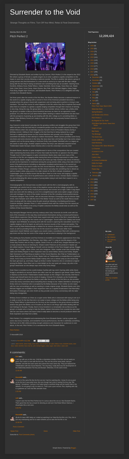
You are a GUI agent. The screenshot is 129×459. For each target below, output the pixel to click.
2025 (92, 48)
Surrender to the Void (45, 12)
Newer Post (14, 431)
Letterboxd (110, 235)
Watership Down (97, 109)
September (96, 86)
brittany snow (58, 343)
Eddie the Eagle (97, 163)
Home (46, 431)
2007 (92, 200)
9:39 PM (18, 408)
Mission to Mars (97, 166)
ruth (17, 398)
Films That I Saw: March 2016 (102, 106)
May (93, 98)
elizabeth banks (67, 343)
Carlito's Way (96, 157)
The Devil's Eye (97, 137)
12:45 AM (19, 370)
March (94, 103)
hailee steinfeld (19, 346)
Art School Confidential (99, 160)
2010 (92, 194)
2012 (92, 188)
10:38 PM (19, 422)
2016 (92, 75)
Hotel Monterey (97, 143)
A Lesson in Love (97, 151)
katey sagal (49, 346)
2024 (92, 51)
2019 (92, 66)
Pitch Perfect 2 (96, 118)
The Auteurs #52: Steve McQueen (103, 146)
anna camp (35, 343)
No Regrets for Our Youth (100, 121)
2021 (92, 60)
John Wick (95, 154)
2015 (92, 179)
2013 (92, 185)
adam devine (19, 343)
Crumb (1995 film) (98, 140)
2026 (92, 46)
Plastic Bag (95, 169)
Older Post (76, 431)
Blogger (73, 448)
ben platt (51, 343)
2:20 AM (18, 391)
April (94, 100)
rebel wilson (57, 346)
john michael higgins (39, 346)
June (94, 95)
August (94, 89)
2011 (92, 191)
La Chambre (96, 149)
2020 (92, 63)
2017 (92, 72)
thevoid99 (19, 377)
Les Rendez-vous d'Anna (100, 115)
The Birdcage (96, 134)
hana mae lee (28, 346)
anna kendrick (44, 343)
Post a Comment (18, 427)
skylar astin (64, 346)
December (95, 77)
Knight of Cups (97, 128)
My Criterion (111, 237)
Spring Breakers (97, 112)
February (95, 173)
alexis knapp (28, 343)
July (93, 92)
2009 (92, 197)
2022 (92, 57)
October (95, 83)
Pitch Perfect (14, 330)
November (95, 80)
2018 (92, 69)
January (95, 175)
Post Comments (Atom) (26, 434)
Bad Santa (95, 131)
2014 (92, 182)
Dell (17, 356)
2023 (92, 54)
